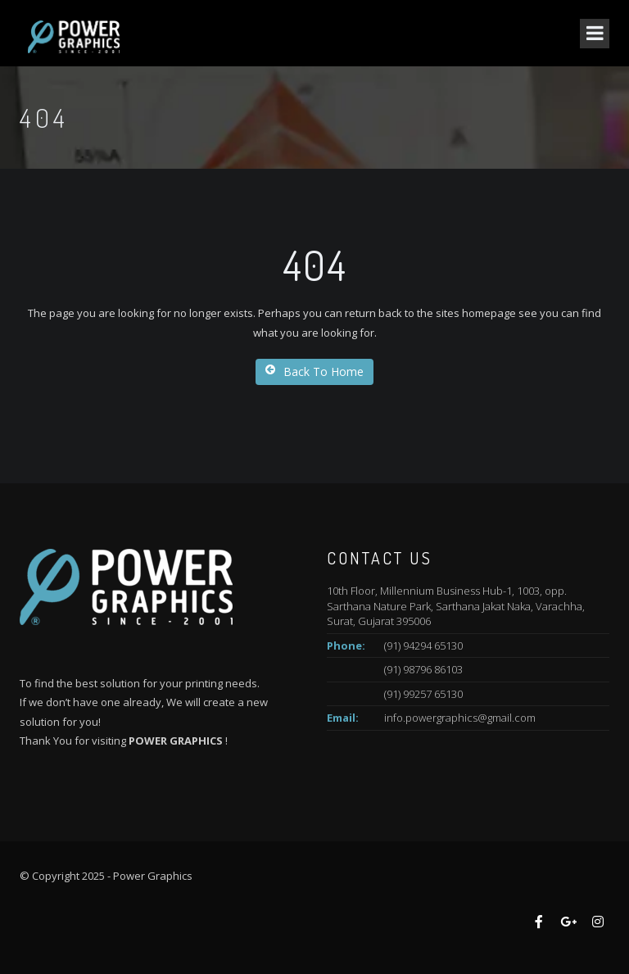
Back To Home (314, 371)
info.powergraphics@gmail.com (460, 717)
